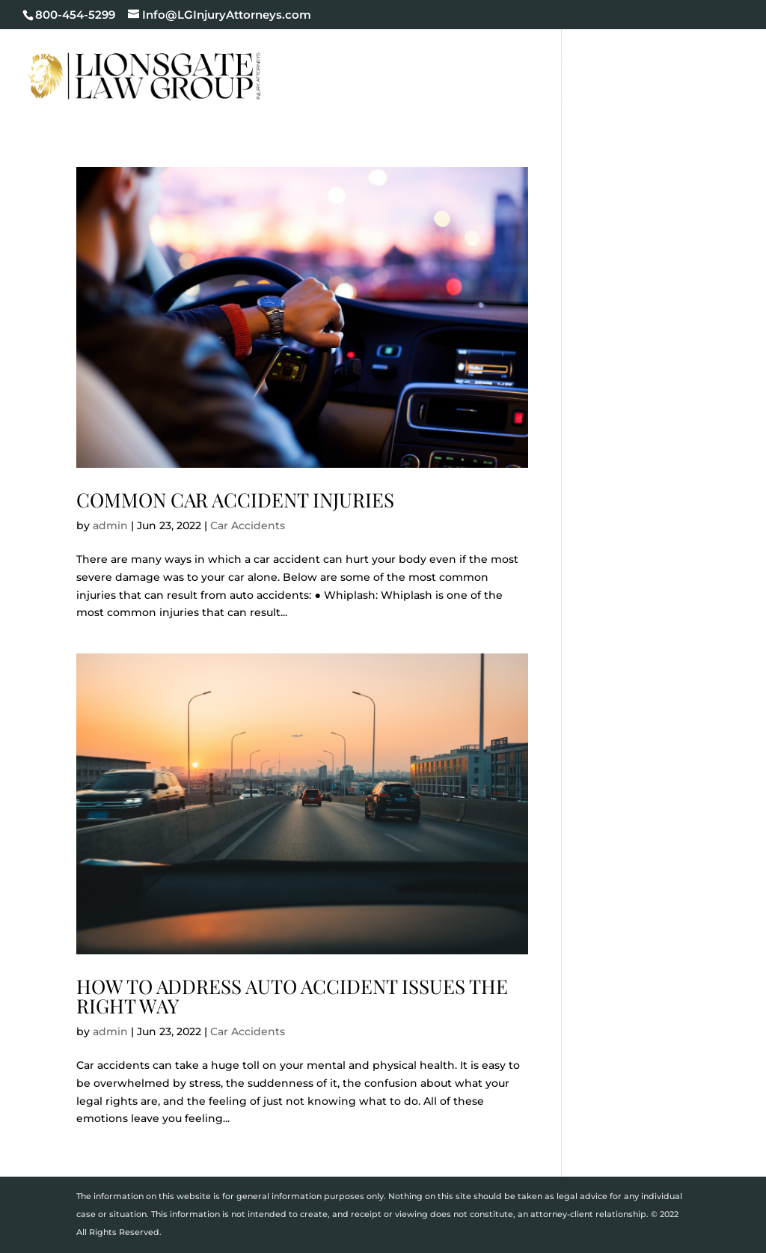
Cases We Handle (550, 60)
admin (110, 525)
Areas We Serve (551, 95)
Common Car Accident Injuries (235, 500)
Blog (464, 95)
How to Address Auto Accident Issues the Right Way (292, 996)
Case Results (682, 60)
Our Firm (429, 60)
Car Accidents (247, 525)
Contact (649, 95)
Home (362, 60)
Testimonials (386, 95)
